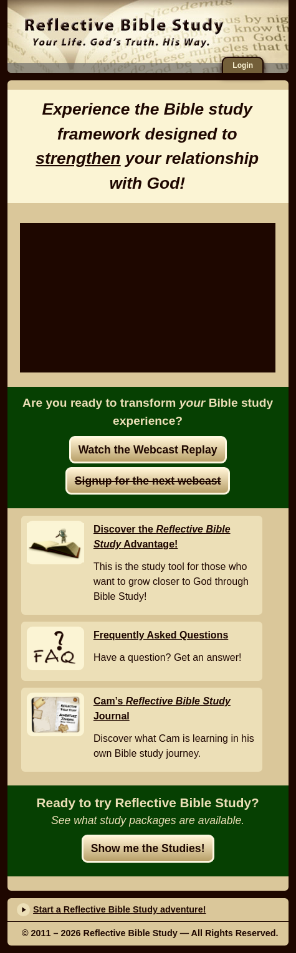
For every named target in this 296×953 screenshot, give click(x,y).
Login (242, 65)
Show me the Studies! (148, 848)
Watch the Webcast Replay (148, 449)
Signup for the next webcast (148, 481)
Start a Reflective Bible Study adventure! (119, 909)
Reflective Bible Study (124, 32)
